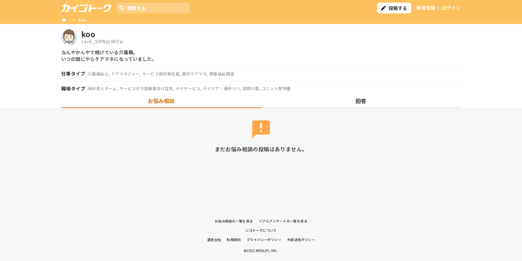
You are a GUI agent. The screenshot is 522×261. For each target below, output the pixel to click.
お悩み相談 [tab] (161, 101)
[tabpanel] (261, 141)
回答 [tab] (361, 101)
